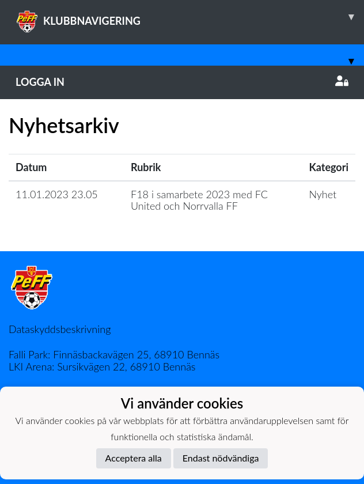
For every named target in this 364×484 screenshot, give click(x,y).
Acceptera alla (133, 457)
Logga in (182, 81)
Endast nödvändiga (221, 457)
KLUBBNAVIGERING (190, 16)
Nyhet (322, 194)
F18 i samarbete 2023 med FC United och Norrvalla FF (199, 200)
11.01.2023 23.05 (57, 194)
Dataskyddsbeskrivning (60, 329)
